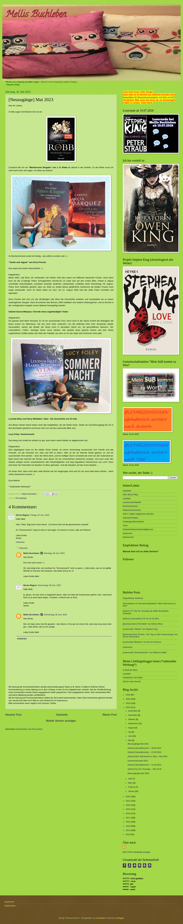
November (133, 715)
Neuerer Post (13, 714)
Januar (131, 791)
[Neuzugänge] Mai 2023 (138, 744)
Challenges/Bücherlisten (133, 521)
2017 (128, 818)
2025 (128, 699)
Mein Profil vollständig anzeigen (136, 852)
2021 (128, 801)
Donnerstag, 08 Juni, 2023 (49, 585)
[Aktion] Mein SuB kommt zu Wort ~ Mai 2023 (147, 756)
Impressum (128, 533)
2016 (128, 822)
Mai (130, 740)
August (131, 728)
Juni (130, 736)
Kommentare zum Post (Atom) (29, 729)
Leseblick (127, 674)
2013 (128, 834)
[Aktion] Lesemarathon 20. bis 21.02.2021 (141, 618)
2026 (128, 695)
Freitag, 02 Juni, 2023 (39, 515)
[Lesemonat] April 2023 (138, 761)
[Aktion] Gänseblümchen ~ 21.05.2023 (144, 752)
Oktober (132, 719)
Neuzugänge (21, 498)
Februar (132, 787)
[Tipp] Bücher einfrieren (133, 598)
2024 (128, 703)
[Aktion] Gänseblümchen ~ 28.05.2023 (144, 748)
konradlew (100, 918)
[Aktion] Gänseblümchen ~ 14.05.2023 (144, 765)
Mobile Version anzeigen (61, 720)
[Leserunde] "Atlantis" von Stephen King (140, 629)
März (130, 783)
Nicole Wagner (22, 515)
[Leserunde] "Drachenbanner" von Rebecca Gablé (144, 652)
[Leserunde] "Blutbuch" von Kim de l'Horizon (142, 642)
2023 (128, 707)
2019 (128, 809)
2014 (128, 830)
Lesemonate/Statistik (132, 502)
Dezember (133, 711)
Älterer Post (109, 714)
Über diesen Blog (130, 494)
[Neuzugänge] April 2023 (138, 773)
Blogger (120, 918)
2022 (128, 796)
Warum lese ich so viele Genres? (140, 551)
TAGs (125, 525)
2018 (128, 813)
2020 (128, 805)
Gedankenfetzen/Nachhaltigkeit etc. (138, 529)
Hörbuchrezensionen (132, 510)
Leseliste (127, 498)
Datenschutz (128, 537)
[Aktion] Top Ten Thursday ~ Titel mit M (144, 769)
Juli (130, 732)
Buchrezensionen (130, 506)
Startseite (62, 714)
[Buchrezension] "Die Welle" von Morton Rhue (143, 624)
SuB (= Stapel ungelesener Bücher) (138, 514)
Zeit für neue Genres (132, 681)
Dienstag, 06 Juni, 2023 (54, 553)
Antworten (20, 542)
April (130, 778)
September (133, 723)
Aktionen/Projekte (130, 518)
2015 (128, 826)
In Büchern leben (130, 670)
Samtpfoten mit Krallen (133, 677)
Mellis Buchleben (35, 15)
